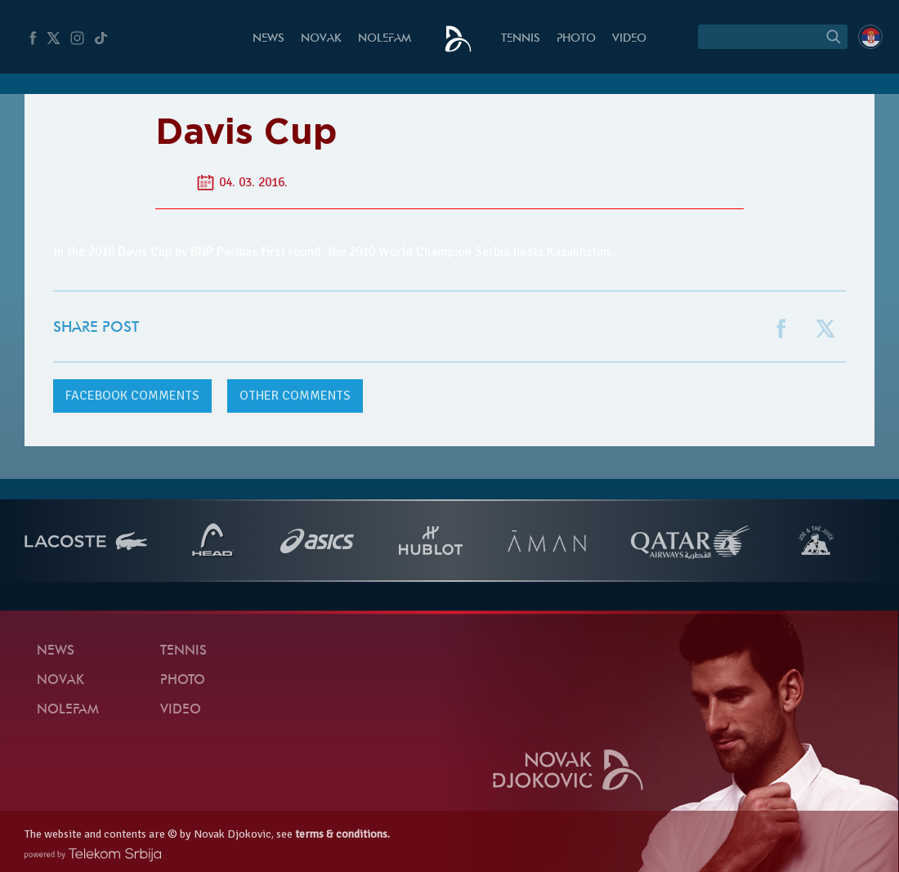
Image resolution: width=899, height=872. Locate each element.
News (268, 39)
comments (132, 395)
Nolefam (384, 39)
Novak (321, 39)
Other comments (295, 395)
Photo (576, 39)
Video (629, 39)
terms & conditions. (342, 834)
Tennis (520, 39)
